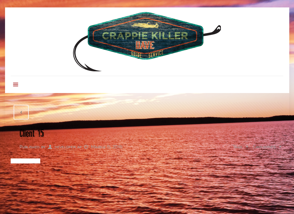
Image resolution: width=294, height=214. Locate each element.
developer (65, 147)
